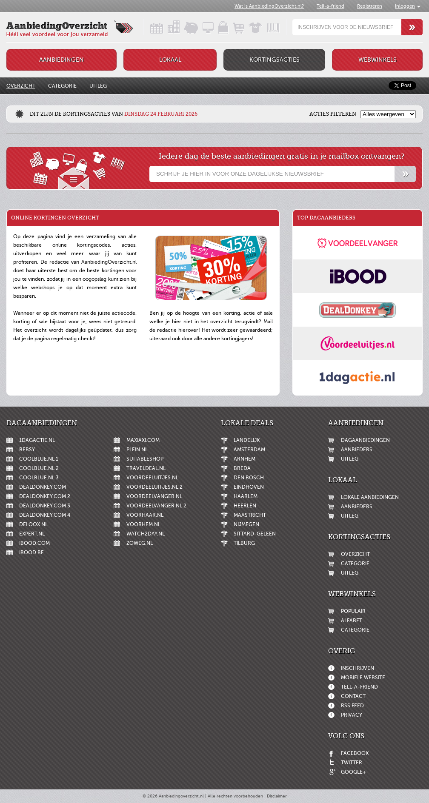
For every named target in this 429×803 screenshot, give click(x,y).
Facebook (355, 753)
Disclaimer (277, 796)
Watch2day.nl (145, 534)
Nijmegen (246, 524)
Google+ (353, 772)
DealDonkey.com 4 (44, 515)
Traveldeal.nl (146, 468)
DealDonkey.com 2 (44, 496)
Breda (242, 468)
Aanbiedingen (61, 60)
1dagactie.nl (37, 440)
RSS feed (352, 706)
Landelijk (247, 440)
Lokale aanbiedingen (370, 497)
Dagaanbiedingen (365, 440)
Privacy (351, 715)
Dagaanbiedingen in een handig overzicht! (149, 27)
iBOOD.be (31, 552)
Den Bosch (249, 478)
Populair (353, 611)
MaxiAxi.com (143, 440)
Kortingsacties (274, 60)
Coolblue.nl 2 (39, 468)
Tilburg (244, 543)
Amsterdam (249, 450)
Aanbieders (356, 450)
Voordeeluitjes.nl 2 (154, 487)
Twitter (351, 763)
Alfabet (351, 621)
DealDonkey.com (42, 487)
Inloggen (405, 6)
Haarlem (245, 496)
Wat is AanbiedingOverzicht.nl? (269, 6)
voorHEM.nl (143, 524)
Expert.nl (32, 534)
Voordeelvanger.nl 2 (156, 506)
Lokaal (170, 60)
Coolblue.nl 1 (38, 459)
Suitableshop (144, 459)
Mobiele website (363, 678)
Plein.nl (137, 450)
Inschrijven (357, 668)
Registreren (369, 6)
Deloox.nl (33, 524)
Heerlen (245, 506)
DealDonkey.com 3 (44, 506)
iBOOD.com (34, 543)
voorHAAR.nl (144, 515)
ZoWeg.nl (139, 543)
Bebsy (27, 450)
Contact (353, 696)
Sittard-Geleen (255, 534)
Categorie (62, 86)
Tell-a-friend (330, 6)
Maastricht (250, 515)
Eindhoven (249, 487)
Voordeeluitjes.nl (152, 478)
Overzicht (20, 86)
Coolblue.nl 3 (39, 478)
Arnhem (244, 459)
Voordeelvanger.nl (154, 496)
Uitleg (98, 86)
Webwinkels (377, 60)
